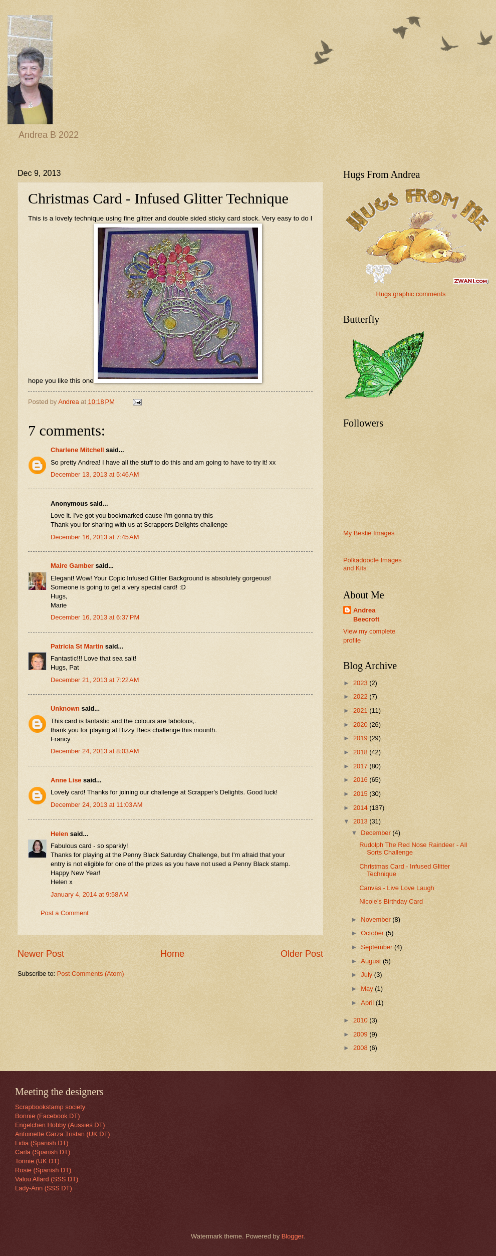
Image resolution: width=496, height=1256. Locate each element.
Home (172, 954)
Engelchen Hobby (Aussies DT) (60, 1125)
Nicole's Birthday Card (391, 901)
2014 (361, 807)
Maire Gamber (72, 565)
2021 (361, 710)
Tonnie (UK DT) (37, 1161)
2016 (361, 779)
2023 (361, 683)
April (368, 1002)
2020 (361, 724)
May (368, 988)
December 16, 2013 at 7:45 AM (95, 537)
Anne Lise (66, 780)
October (373, 933)
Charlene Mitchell (77, 450)
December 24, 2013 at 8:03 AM (95, 751)
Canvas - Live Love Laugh (396, 888)
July (367, 974)
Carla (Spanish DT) (42, 1152)
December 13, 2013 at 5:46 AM (95, 474)
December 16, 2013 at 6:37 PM (95, 617)
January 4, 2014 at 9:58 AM (90, 894)
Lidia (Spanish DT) (42, 1143)
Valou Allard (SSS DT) (46, 1179)
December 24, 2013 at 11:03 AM (97, 804)
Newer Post (41, 954)
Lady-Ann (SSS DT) (43, 1188)
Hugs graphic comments (411, 294)
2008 (361, 1048)
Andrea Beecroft (366, 614)
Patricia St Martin (77, 646)
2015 (361, 793)
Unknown (65, 708)
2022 (361, 696)
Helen (59, 834)
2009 (361, 1034)
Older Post (302, 954)
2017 (361, 766)
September (377, 947)
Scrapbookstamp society (50, 1107)
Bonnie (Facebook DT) (47, 1116)
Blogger (293, 1236)
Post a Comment (65, 913)
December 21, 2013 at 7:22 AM (95, 680)
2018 (361, 752)
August (372, 961)
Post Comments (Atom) (90, 973)
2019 (361, 738)
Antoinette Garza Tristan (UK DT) (62, 1134)
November (376, 919)
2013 (361, 821)
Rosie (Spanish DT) (43, 1170)
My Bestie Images (368, 533)
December (376, 832)
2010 (361, 1020)
